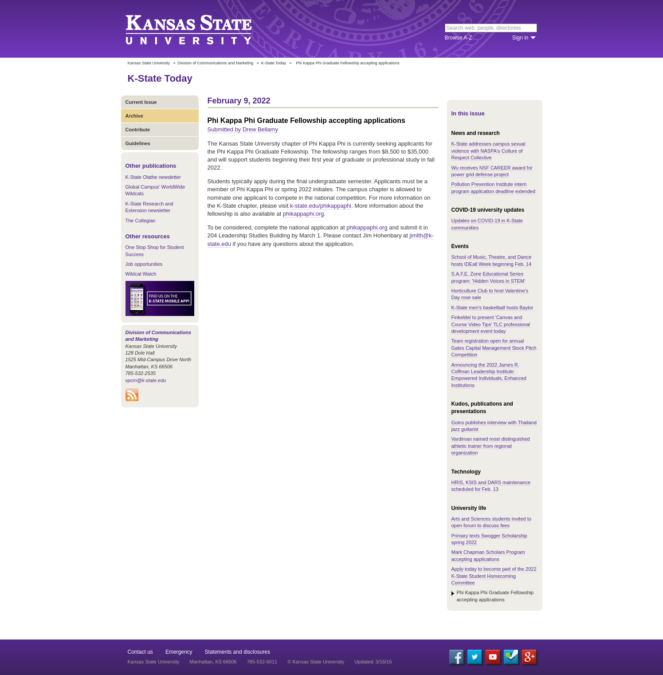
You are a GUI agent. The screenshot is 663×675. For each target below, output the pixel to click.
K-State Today (273, 63)
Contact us (140, 652)
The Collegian (141, 220)
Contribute (138, 129)
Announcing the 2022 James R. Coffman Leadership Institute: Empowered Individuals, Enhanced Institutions (488, 375)
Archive (134, 115)
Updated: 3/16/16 (373, 661)
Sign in (520, 38)
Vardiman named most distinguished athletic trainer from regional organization (490, 445)
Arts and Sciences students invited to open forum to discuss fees (491, 522)
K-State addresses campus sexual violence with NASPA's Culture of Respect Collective (488, 150)
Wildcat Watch (141, 273)
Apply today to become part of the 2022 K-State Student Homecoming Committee (494, 575)
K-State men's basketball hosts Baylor (492, 307)
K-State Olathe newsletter (153, 177)
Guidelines (138, 143)
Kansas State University (200, 29)
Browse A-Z (458, 38)
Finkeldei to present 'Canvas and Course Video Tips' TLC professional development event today (490, 324)
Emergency (178, 652)
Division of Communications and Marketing (216, 63)
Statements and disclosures (237, 652)
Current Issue (141, 102)
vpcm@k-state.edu (146, 380)
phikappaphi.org (303, 213)
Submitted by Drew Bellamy (243, 129)
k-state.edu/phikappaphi (320, 205)
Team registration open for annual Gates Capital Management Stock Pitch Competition (494, 347)
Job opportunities (144, 264)
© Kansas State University (315, 661)
